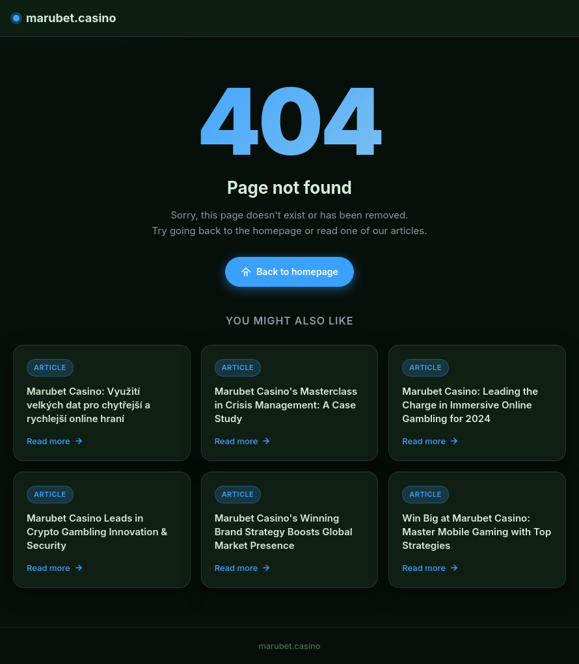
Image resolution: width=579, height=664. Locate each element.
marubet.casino (64, 18)
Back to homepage (289, 271)
